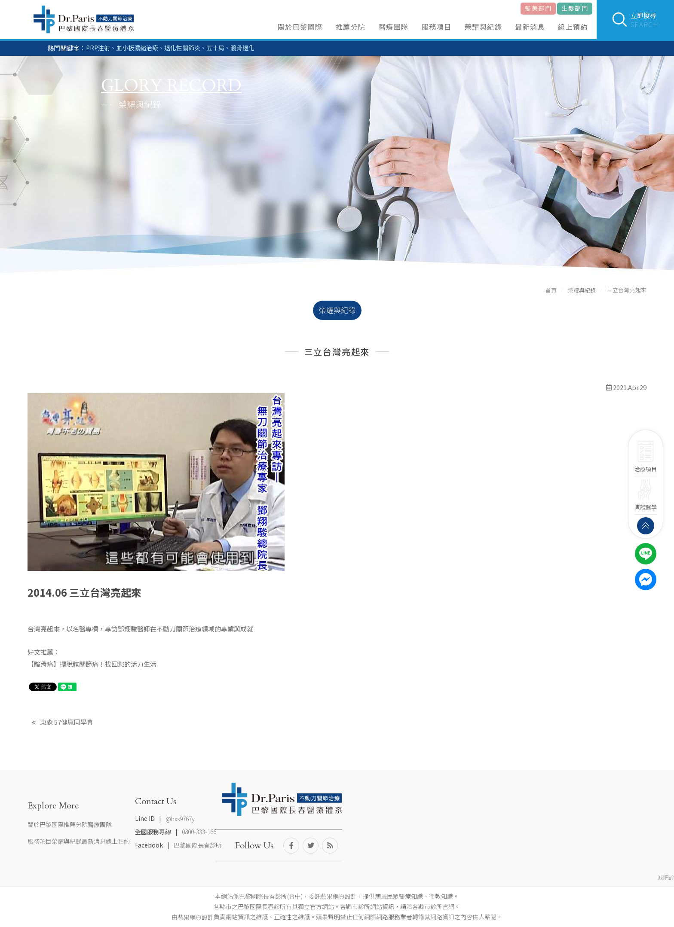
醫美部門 (538, 8)
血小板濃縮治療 (137, 47)
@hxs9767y (180, 818)
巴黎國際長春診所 (198, 845)
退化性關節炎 (182, 47)
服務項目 (437, 26)
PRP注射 (98, 47)
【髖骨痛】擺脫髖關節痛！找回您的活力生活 (92, 663)
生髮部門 (574, 8)
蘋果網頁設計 (196, 917)
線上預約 (573, 26)
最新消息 (530, 26)
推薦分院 (351, 26)
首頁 (551, 290)
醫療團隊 (394, 26)
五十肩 (215, 47)
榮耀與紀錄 (483, 26)
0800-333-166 (199, 832)
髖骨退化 (242, 47)
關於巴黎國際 (300, 26)
